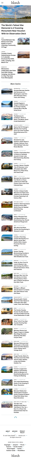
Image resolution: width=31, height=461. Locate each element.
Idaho (15, 214)
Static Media (11, 435)
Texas (15, 176)
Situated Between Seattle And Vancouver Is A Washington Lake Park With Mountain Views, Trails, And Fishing (21, 94)
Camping (16, 319)
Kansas (16, 249)
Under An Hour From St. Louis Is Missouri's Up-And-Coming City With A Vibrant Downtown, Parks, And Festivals (21, 266)
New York (16, 273)
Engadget (7, 445)
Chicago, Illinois (18, 125)
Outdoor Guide (10, 450)
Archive (14, 431)
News (15, 308)
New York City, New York (20, 401)
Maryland (16, 341)
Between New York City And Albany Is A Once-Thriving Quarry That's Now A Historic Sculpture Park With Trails (21, 279)
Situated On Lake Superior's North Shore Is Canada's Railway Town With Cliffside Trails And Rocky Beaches (21, 143)
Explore (8, 446)
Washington (17, 88)
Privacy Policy (22, 431)
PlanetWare (21, 450)
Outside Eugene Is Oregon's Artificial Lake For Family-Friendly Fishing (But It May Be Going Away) (21, 106)
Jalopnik (15, 445)
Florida (16, 189)
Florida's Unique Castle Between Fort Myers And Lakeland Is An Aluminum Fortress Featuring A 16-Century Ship (21, 194)
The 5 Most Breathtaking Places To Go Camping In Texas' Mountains (21, 383)
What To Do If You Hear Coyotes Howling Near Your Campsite (21, 322)
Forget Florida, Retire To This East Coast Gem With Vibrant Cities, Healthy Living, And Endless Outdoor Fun (21, 359)
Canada (3, 51)
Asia (15, 225)
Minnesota (4, 67)
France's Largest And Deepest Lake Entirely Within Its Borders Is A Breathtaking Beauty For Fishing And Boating (21, 372)
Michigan (16, 286)
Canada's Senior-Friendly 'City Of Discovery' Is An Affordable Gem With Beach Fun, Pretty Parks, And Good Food (21, 169)
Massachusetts (18, 297)
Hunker (19, 448)
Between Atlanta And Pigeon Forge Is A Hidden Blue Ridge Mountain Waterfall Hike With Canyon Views (21, 334)
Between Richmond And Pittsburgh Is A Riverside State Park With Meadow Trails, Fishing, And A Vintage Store (21, 347)
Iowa (2, 38)
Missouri (16, 260)
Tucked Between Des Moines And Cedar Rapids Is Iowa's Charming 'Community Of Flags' (8, 43)
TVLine (22, 445)
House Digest (11, 448)
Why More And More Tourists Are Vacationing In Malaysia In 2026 (22, 229)
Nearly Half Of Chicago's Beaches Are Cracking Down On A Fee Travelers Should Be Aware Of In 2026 (21, 130)
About (8, 431)
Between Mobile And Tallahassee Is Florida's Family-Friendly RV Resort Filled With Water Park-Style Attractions (21, 394)
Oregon (16, 101)
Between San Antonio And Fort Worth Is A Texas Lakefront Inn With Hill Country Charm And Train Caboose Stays (21, 181)
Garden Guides (17, 446)
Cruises (16, 114)
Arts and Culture (18, 201)
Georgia (16, 328)
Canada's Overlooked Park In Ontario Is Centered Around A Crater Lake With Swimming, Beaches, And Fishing (22, 156)
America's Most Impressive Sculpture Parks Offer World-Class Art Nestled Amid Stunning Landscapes (22, 207)
